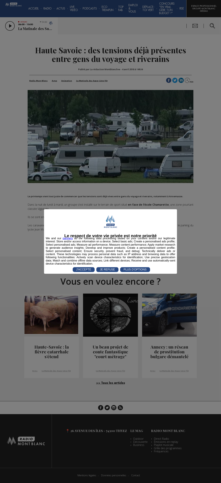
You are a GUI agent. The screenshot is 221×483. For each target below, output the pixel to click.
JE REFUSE (107, 269)
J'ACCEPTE (83, 269)
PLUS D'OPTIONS (135, 269)
